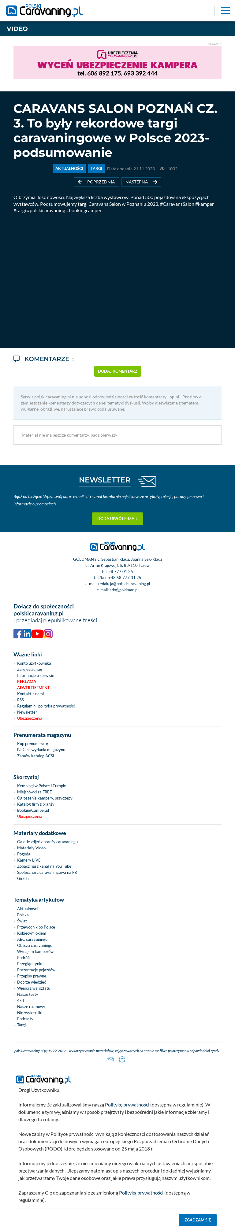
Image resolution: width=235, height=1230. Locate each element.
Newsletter (27, 712)
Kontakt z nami (30, 693)
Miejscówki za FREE (34, 791)
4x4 (20, 1000)
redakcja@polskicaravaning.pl (124, 583)
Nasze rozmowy (31, 1006)
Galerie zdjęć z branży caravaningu (47, 841)
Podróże (24, 957)
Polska (23, 914)
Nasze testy (27, 994)
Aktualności (27, 908)
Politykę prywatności (127, 1104)
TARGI (96, 168)
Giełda (23, 878)
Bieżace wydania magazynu (41, 749)
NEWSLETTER (105, 479)
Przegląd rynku (30, 963)
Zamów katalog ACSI (35, 755)
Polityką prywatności (141, 1192)
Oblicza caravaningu (34, 945)
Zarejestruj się (29, 669)
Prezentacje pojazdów (36, 969)
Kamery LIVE (29, 860)
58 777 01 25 (120, 571)
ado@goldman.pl (124, 589)
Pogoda (23, 853)
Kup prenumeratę (32, 743)
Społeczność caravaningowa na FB (47, 872)
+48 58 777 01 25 (124, 577)
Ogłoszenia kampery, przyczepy (45, 798)
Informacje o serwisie (35, 675)
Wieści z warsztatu (33, 988)
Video (17, 28)
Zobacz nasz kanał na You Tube (44, 866)
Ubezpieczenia (29, 718)
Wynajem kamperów (35, 951)
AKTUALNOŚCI (69, 168)
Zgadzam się (198, 1219)
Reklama (26, 681)
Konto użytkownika (34, 663)
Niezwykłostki (29, 1012)
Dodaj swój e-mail (117, 518)
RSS (20, 699)
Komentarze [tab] (44, 359)
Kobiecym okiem (31, 933)
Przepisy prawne (31, 975)
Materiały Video (31, 847)
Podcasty (25, 1018)
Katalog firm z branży (35, 804)
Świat (22, 920)
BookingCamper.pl (33, 810)
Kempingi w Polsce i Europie (41, 785)
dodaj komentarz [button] (117, 371)
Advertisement (33, 687)
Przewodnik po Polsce (36, 927)
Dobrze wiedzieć (31, 982)
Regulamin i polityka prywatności (46, 706)
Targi (21, 1024)
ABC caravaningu (32, 939)
